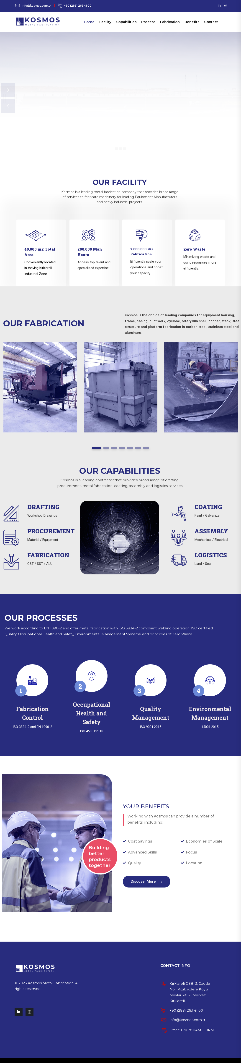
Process (148, 22)
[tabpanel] (40, 387)
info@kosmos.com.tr (36, 5)
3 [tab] (114, 448)
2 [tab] (106, 448)
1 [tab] (96, 448)
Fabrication (170, 22)
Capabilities (126, 22)
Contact (211, 22)
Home (89, 22)
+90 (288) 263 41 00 (78, 5)
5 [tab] (130, 448)
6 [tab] (138, 448)
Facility (105, 22)
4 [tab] (122, 448)
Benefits (192, 22)
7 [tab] (146, 448)
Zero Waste (194, 249)
